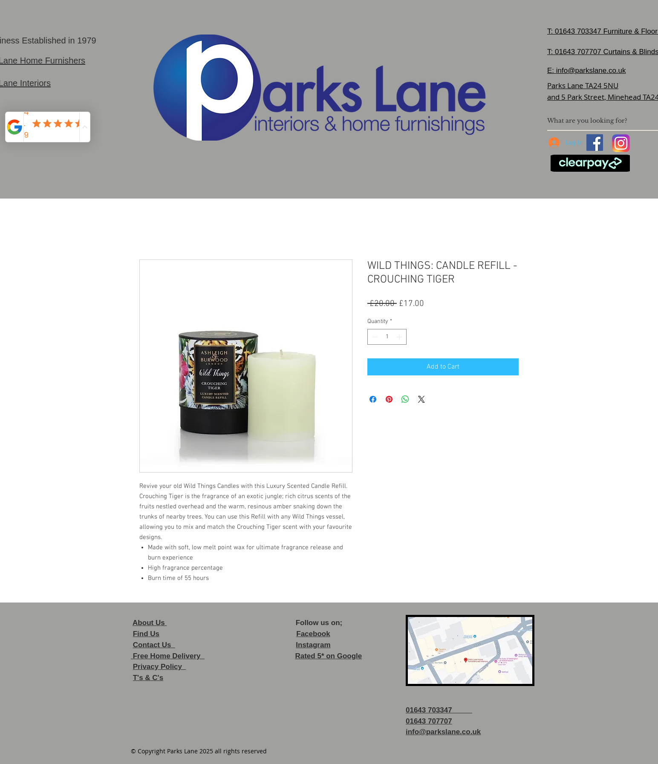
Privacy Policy (159, 667)
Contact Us (154, 645)
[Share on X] (421, 399)
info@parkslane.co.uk (591, 70)
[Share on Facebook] (373, 399)
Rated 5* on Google (328, 656)
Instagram (313, 645)
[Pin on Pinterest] (389, 399)
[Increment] (400, 336)
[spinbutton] (387, 336)
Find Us (146, 634)
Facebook (313, 634)
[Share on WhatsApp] (405, 399)
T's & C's (148, 678)
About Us (150, 623)
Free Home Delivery (168, 656)
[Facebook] (594, 142)
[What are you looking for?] (598, 120)
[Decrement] (374, 336)
